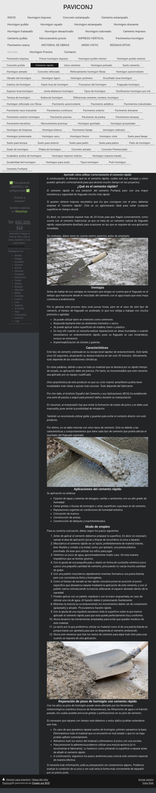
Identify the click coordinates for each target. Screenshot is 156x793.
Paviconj (7, 783)
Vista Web (148, 783)
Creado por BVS (41, 783)
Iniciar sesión (146, 779)
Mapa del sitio (40, 779)
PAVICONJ (78, 7)
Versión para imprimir (16, 779)
